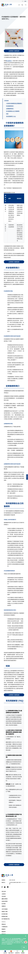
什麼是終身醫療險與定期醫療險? (14, 103)
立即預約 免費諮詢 (14, 51)
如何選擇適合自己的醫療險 (12, 111)
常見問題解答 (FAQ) (11, 116)
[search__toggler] (22, 5)
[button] (22, 1)
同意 (24, 947)
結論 (7, 113)
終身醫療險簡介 (10, 106)
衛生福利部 (9, 61)
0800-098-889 (12, 880)
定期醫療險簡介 (10, 108)
